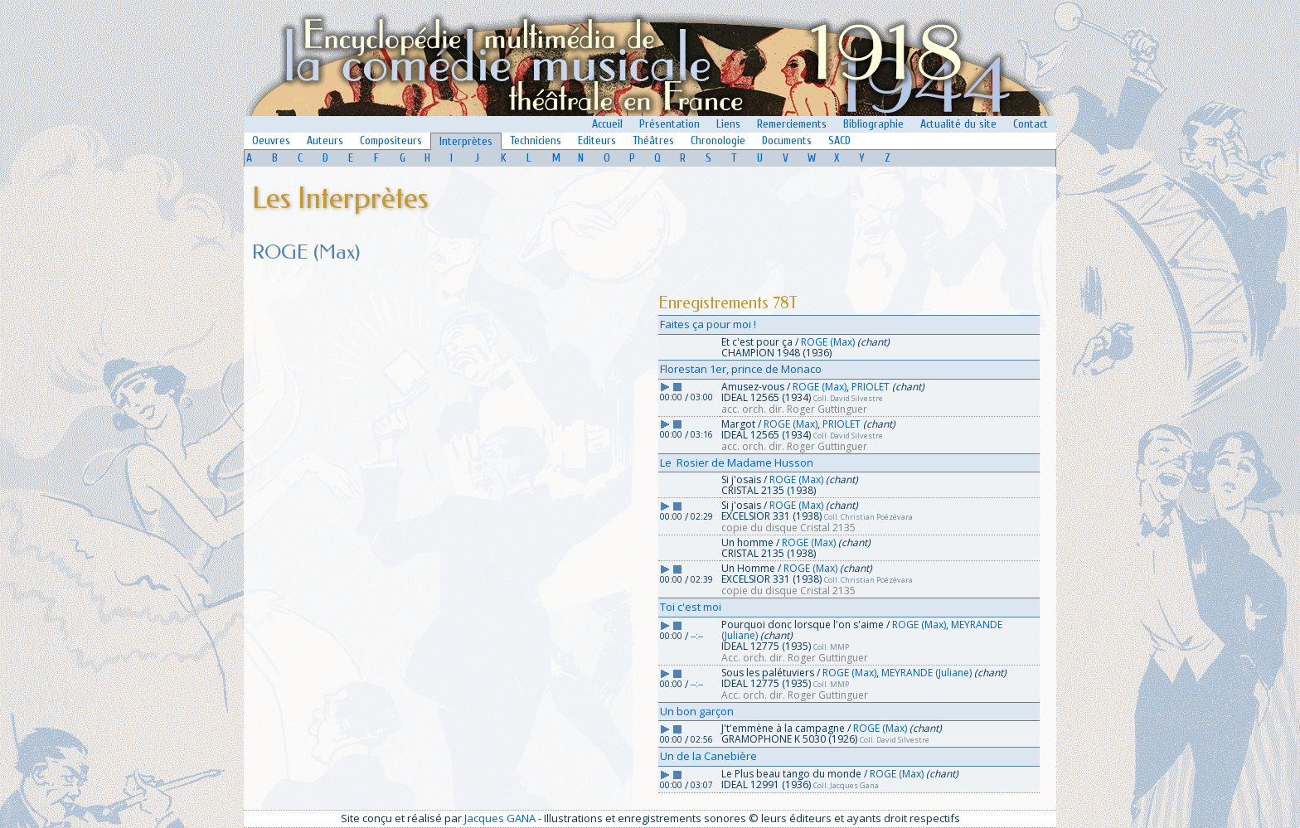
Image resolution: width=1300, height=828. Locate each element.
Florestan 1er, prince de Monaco (741, 368)
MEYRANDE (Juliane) (926, 673)
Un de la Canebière (708, 755)
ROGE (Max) (828, 342)
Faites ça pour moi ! (708, 324)
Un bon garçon (697, 711)
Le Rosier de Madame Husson (736, 462)
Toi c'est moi (690, 606)
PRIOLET (870, 387)
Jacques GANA (500, 818)
